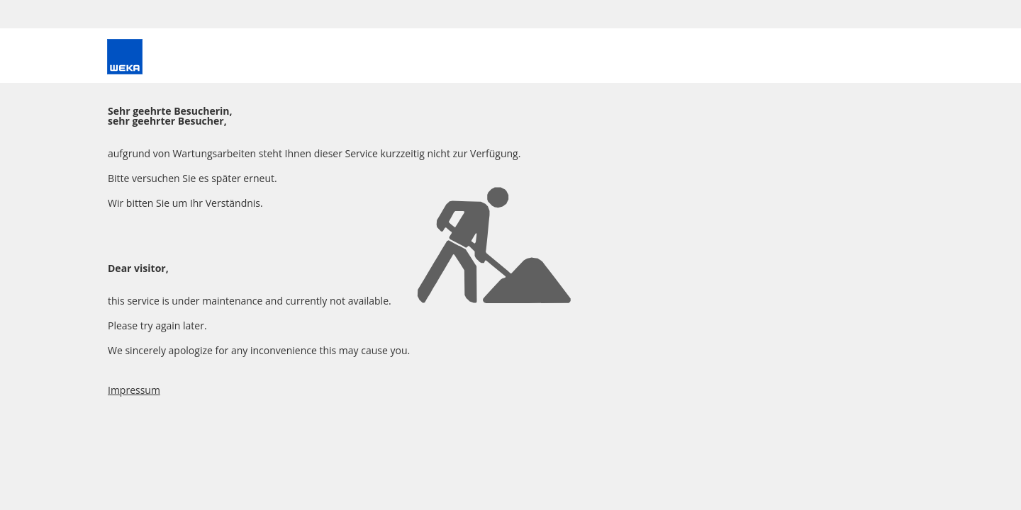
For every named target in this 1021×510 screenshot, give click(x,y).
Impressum (134, 390)
